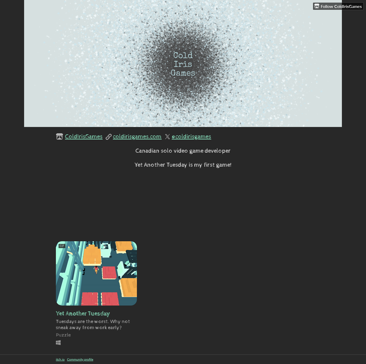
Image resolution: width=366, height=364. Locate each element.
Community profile (80, 359)
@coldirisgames (191, 136)
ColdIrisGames (83, 136)
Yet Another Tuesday (83, 313)
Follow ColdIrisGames (338, 6)
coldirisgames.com (137, 136)
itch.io (60, 359)
